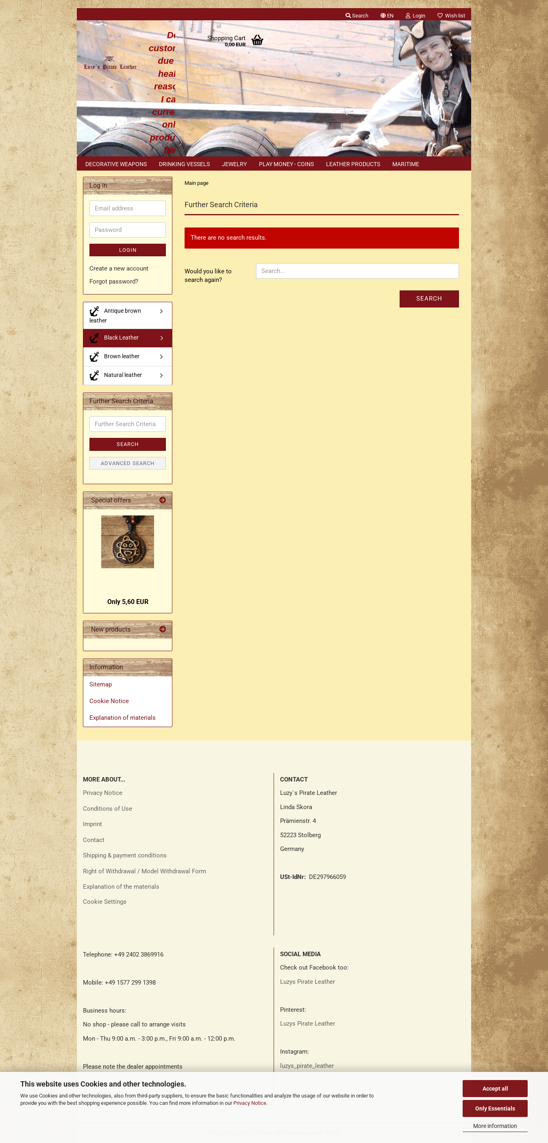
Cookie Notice (109, 701)
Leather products (353, 164)
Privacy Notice (249, 1103)
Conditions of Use (107, 808)
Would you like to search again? (208, 276)
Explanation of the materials (121, 886)
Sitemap (100, 684)
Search (429, 298)
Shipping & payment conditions (125, 855)
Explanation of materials (122, 717)
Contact (93, 840)
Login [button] (415, 16)
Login (128, 250)
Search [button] (357, 16)
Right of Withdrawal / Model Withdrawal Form (144, 871)
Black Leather (114, 338)
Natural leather (115, 375)
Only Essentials (495, 1108)
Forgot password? (113, 281)
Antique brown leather (115, 315)
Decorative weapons (116, 164)
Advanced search (127, 463)
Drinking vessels (184, 164)
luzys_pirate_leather (307, 1065)
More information (495, 1126)
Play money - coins (286, 164)
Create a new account (118, 268)
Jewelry (234, 164)
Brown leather (114, 357)
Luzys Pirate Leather (307, 981)
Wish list (451, 16)
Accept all (495, 1088)
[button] (387, 14)
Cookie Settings (104, 901)
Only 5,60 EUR (127, 602)
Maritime (405, 164)
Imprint (92, 824)
